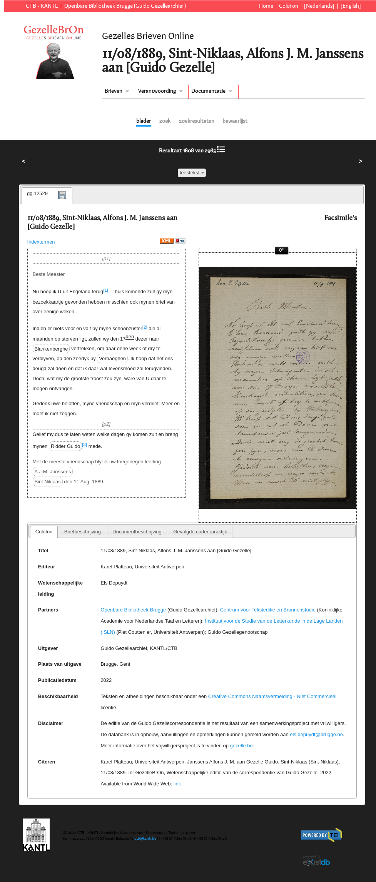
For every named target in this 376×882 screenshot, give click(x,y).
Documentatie (208, 91)
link (177, 784)
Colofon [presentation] (44, 532)
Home (266, 6)
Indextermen (41, 242)
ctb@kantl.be (145, 838)
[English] (351, 6)
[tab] (47, 195)
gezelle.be (241, 745)
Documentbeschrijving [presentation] (136, 532)
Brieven (113, 91)
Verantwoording (157, 91)
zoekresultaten (196, 121)
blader (143, 121)
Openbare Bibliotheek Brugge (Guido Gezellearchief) (125, 6)
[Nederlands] (319, 6)
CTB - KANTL (42, 6)
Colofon (288, 6)
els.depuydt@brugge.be (316, 734)
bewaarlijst (234, 121)
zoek (164, 121)
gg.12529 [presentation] (37, 193)
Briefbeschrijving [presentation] (82, 532)
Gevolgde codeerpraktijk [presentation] (200, 532)
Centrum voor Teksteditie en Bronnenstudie (268, 610)
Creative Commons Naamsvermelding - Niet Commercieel (272, 696)
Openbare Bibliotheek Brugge (133, 610)
